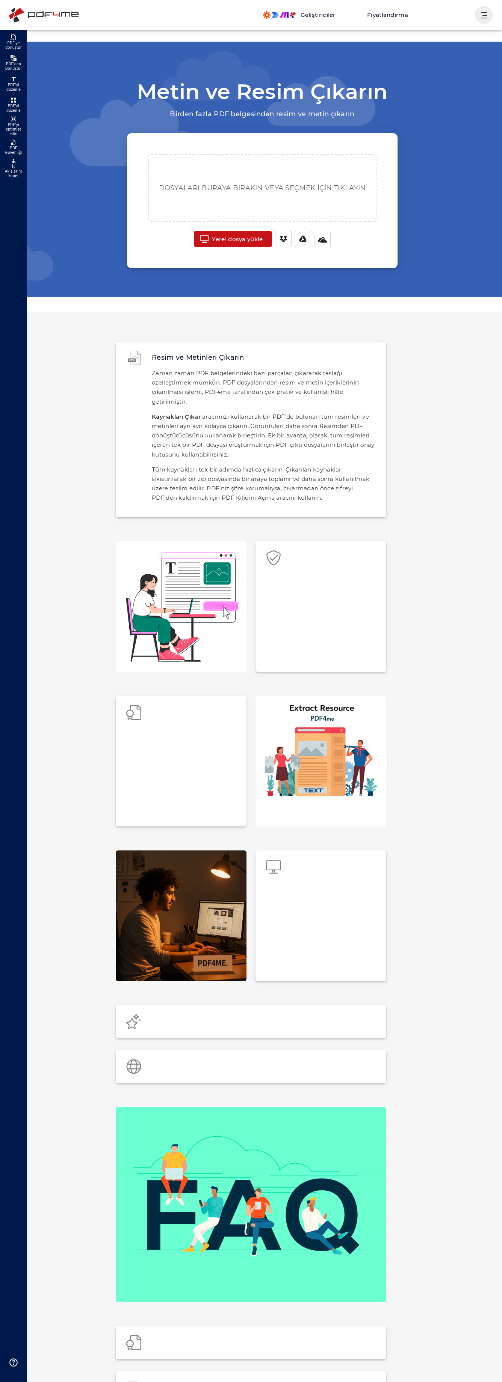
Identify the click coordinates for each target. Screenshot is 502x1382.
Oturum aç (452, 15)
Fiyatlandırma (395, 15)
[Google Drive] (300, 239)
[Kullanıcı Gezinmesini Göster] (484, 15)
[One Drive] (319, 239)
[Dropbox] (280, 239)
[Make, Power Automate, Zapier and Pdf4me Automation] (311, 15)
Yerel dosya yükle (231, 239)
